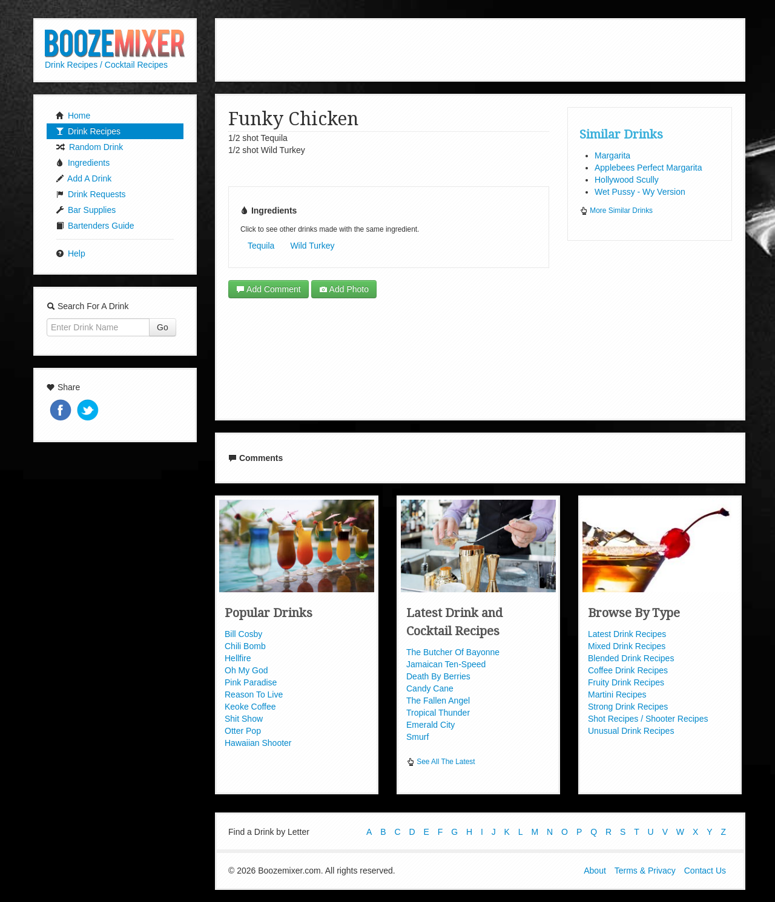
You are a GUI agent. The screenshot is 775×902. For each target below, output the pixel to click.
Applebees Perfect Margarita (648, 167)
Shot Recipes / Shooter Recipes (648, 719)
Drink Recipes (88, 131)
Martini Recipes (617, 694)
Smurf (417, 737)
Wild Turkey (312, 245)
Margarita (612, 155)
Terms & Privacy (645, 870)
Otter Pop (243, 731)
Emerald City (430, 725)
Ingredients (83, 163)
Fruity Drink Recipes (626, 682)
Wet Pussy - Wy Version (640, 192)
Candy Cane (429, 688)
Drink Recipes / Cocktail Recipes (106, 65)
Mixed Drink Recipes (626, 646)
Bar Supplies (86, 210)
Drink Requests (91, 194)
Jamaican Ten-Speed (446, 664)
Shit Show (244, 719)
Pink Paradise (251, 682)
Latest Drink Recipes (627, 634)
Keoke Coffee (250, 706)
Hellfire (238, 658)
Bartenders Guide (95, 225)
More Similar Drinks (616, 210)
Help (70, 253)
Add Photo (344, 289)
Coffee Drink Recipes (628, 670)
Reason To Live (254, 694)
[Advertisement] (480, 48)
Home (73, 115)
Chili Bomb (245, 646)
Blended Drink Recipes (631, 658)
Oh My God (246, 670)
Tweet (89, 411)
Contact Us (705, 870)
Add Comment (268, 289)
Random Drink (89, 147)
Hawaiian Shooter (258, 743)
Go (162, 327)
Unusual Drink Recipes (631, 731)
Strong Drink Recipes (628, 706)
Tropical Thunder (438, 712)
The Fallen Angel (438, 700)
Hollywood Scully (627, 180)
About (595, 870)
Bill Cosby (243, 634)
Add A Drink (83, 178)
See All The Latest (440, 761)
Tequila (261, 245)
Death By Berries (438, 676)
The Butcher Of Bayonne (453, 652)
